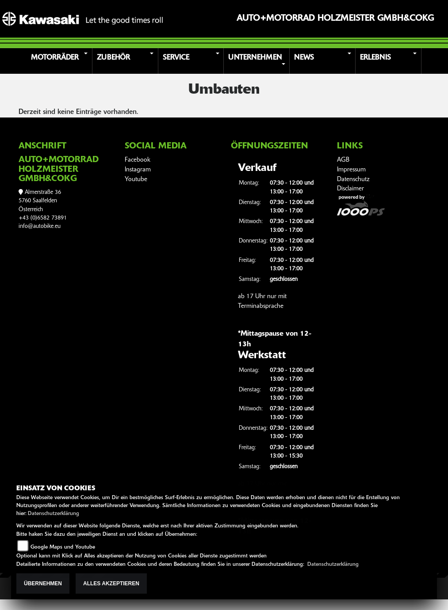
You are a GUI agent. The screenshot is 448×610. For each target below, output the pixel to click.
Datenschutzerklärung (53, 513)
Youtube (136, 179)
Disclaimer (350, 189)
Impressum (351, 170)
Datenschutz (353, 179)
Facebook (137, 160)
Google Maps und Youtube (63, 547)
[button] (61, 61)
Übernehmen (43, 583)
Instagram (138, 170)
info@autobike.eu (40, 226)
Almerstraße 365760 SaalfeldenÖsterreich (40, 200)
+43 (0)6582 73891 (43, 218)
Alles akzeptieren (111, 583)
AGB (343, 160)
